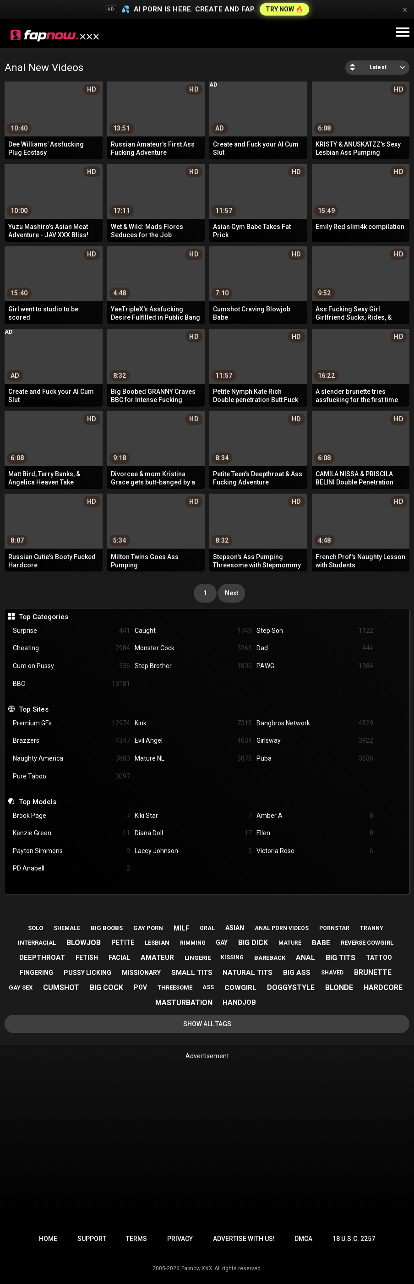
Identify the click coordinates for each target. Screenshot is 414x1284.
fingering (36, 972)
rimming (193, 943)
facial (119, 957)
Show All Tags (207, 1024)
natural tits (247, 972)
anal (305, 957)
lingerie (198, 957)
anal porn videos (282, 928)
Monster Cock (193, 648)
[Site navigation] (402, 32)
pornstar (334, 928)
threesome (175, 987)
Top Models (37, 802)
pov (140, 987)
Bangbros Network (315, 723)
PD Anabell (71, 868)
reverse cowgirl (367, 942)
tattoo (379, 957)
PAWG (315, 666)
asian (234, 927)
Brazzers (71, 741)
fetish (87, 957)
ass (208, 987)
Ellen (315, 833)
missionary (141, 972)
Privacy (180, 1238)
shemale (67, 928)
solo (35, 928)
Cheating (71, 648)
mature (289, 943)
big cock (106, 987)
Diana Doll (193, 833)
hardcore (383, 987)
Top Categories (43, 617)
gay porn (148, 928)
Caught (193, 631)
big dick (253, 942)
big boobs (107, 928)
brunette (373, 972)
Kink (193, 723)
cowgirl (240, 988)
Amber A (315, 816)
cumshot (61, 987)
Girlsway (315, 741)
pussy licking (87, 972)
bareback (269, 957)
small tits (191, 972)
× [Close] (405, 10)
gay (222, 942)
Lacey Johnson (193, 851)
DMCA (303, 1238)
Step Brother (193, 666)
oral (207, 928)
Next (231, 593)
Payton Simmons (71, 851)
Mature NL (193, 758)
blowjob (83, 942)
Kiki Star (193, 816)
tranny (371, 928)
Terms (136, 1238)
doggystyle (291, 987)
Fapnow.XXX (196, 1268)
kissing (232, 957)
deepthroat (42, 957)
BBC (71, 684)
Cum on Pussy (71, 666)
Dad (315, 648)
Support (91, 1238)
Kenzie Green (71, 833)
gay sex (21, 987)
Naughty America (71, 758)
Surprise (71, 631)
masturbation (183, 1002)
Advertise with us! (244, 1238)
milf (182, 928)
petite (122, 942)
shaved (332, 972)
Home (48, 1238)
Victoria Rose (315, 851)
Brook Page (71, 816)
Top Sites (34, 709)
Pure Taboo (71, 776)
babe (321, 943)
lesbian (157, 942)
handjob (239, 1002)
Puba (315, 758)
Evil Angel (193, 741)
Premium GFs (71, 723)
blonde (339, 987)
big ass (296, 972)
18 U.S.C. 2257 (353, 1238)
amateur (157, 957)
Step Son (315, 631)
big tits (340, 957)
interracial (37, 942)
